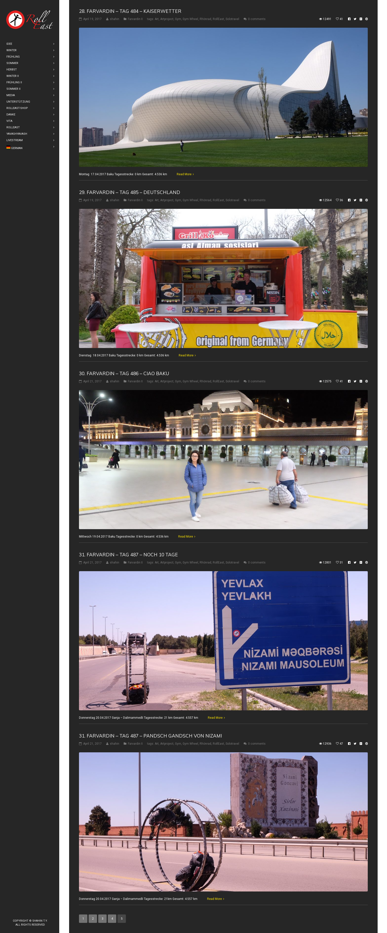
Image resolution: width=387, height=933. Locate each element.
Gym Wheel (190, 19)
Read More (184, 174)
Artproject (167, 19)
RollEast (218, 19)
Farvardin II (135, 19)
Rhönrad (205, 19)
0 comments (257, 19)
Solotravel (232, 19)
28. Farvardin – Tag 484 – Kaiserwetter (130, 11)
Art (157, 19)
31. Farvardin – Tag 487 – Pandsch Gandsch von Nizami (150, 736)
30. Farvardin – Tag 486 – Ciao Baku (124, 373)
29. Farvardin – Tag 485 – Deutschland (129, 192)
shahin (114, 19)
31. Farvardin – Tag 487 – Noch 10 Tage (128, 555)
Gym (178, 19)
